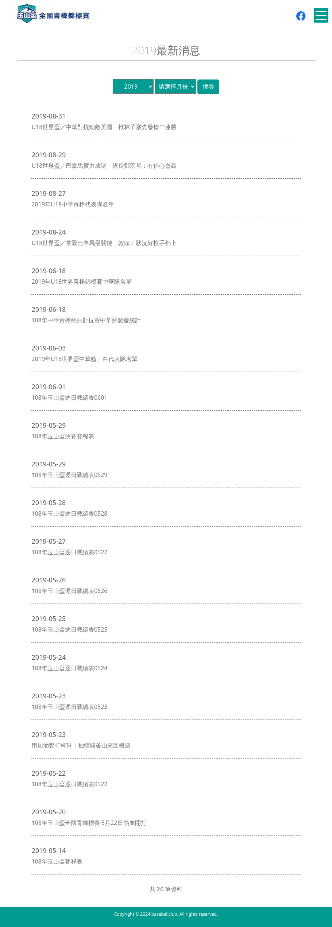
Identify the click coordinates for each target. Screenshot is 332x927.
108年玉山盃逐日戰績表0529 (69, 475)
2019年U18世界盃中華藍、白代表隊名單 (84, 359)
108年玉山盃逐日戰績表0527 (69, 552)
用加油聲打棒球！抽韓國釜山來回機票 (81, 745)
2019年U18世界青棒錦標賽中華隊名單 (81, 282)
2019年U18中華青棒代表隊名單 (72, 204)
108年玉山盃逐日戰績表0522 (69, 784)
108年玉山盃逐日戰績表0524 (69, 668)
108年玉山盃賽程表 (56, 861)
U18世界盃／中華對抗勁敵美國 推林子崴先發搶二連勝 (104, 127)
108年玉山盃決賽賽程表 (62, 436)
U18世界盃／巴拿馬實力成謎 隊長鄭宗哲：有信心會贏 (104, 166)
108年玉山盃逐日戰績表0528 (69, 513)
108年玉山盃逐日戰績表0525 (69, 629)
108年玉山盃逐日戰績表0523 (69, 707)
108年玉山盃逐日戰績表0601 (69, 397)
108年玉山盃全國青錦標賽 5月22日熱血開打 (88, 823)
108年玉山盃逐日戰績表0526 (69, 591)
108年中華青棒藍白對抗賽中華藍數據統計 (85, 320)
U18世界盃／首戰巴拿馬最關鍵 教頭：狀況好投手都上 (104, 243)
